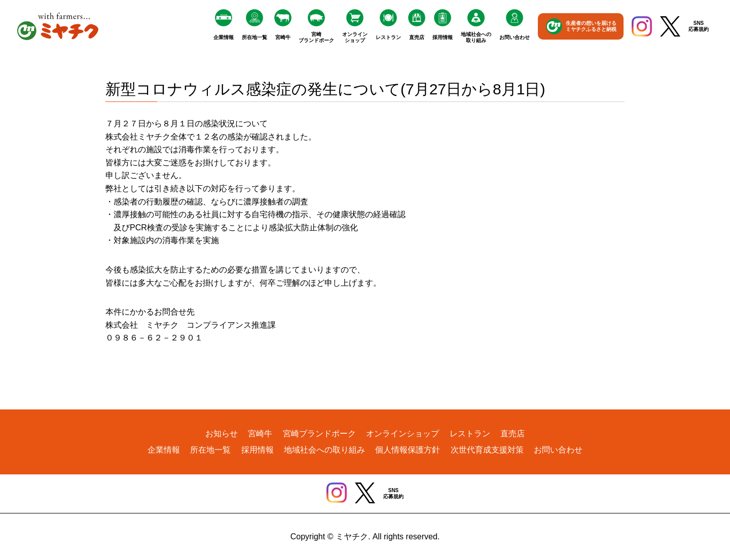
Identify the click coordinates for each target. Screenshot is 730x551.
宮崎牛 (282, 37)
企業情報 (223, 37)
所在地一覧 (254, 37)
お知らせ (221, 433)
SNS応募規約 (698, 26)
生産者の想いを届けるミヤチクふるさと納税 (591, 26)
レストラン (388, 37)
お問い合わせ (514, 37)
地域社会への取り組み (476, 37)
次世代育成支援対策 (487, 449)
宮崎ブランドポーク (316, 37)
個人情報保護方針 (407, 449)
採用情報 (442, 37)
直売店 (416, 37)
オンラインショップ (355, 37)
